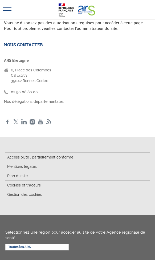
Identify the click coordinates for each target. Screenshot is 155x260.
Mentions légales (22, 166)
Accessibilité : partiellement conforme (40, 157)
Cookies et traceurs (24, 185)
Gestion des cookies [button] (24, 194)
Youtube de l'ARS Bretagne (40, 122)
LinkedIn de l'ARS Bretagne (24, 122)
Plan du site (17, 176)
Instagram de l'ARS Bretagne (32, 122)
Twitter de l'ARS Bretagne (15, 122)
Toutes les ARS (19, 247)
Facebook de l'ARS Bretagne (7, 122)
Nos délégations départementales (34, 101)
